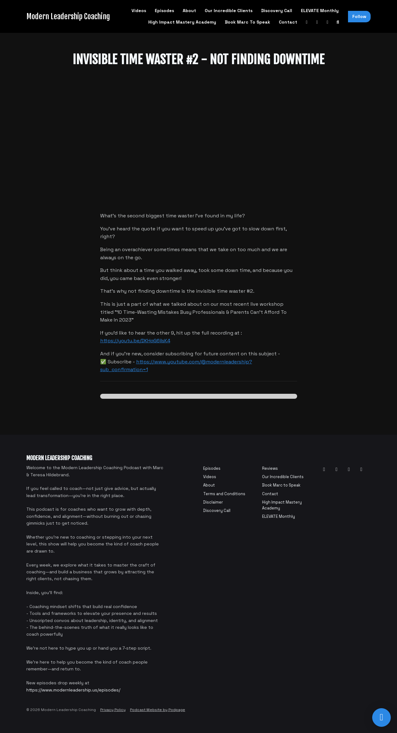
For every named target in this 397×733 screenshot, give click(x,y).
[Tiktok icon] (361, 469)
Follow (359, 16)
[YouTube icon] (324, 469)
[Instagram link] (327, 22)
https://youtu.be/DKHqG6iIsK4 (135, 340)
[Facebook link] (317, 22)
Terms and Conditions (224, 493)
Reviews (270, 468)
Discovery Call (276, 10)
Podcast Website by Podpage (157, 709)
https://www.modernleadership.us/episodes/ (73, 690)
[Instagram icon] (349, 469)
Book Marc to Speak (247, 22)
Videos (139, 10)
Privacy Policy (113, 709)
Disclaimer (213, 502)
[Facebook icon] (336, 469)
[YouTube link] (306, 22)
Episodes (164, 10)
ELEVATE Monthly (320, 10)
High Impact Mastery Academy (182, 22)
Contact (288, 22)
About (189, 10)
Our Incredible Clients (228, 10)
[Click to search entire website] (338, 22)
